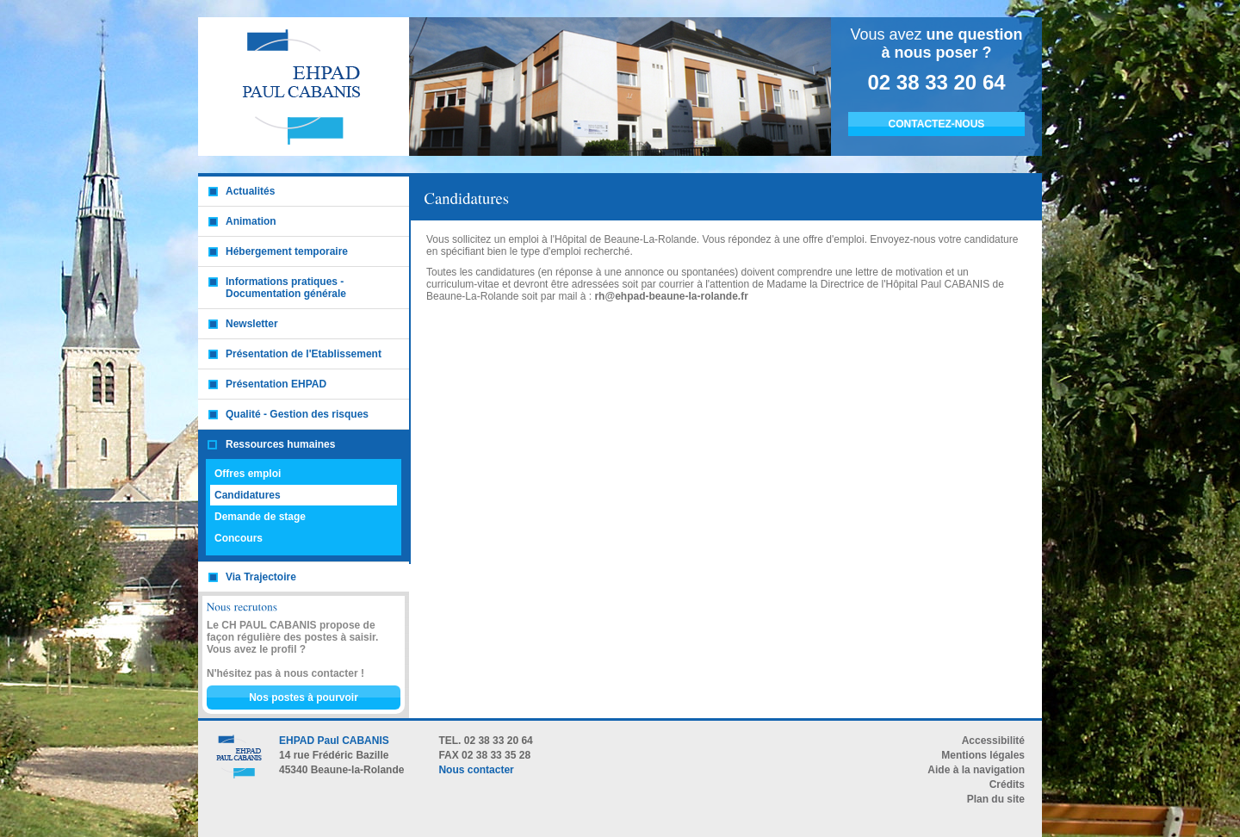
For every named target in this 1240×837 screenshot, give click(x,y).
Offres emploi (247, 474)
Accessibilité (993, 741)
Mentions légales (983, 755)
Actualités (250, 191)
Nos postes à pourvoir (303, 697)
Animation (251, 221)
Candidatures (247, 495)
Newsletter (252, 324)
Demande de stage (260, 517)
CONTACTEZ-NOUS (937, 124)
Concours (238, 538)
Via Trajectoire (261, 577)
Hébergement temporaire (287, 251)
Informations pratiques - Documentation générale (286, 288)
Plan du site (996, 799)
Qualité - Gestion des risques (297, 414)
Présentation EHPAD (276, 384)
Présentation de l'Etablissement (303, 354)
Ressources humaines (280, 444)
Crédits (1007, 784)
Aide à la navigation (976, 770)
